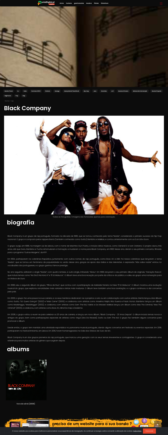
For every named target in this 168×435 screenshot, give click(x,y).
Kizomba (104, 91)
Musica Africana (123, 91)
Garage (57, 91)
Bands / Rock (9, 91)
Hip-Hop (86, 91)
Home (6, 101)
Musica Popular (156, 91)
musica (89, 3)
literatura (104, 3)
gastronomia (79, 3)
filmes (96, 3)
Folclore (47, 91)
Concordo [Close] (149, 431)
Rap (24, 96)
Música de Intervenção (140, 91)
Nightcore (8, 96)
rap (12, 101)
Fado (25, 91)
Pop (17, 96)
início (62, 3)
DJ (18, 91)
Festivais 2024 (36, 91)
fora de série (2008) (26, 404)
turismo (69, 3)
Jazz (94, 91)
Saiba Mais (137, 431)
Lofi (112, 91)
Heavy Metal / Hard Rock (71, 91)
